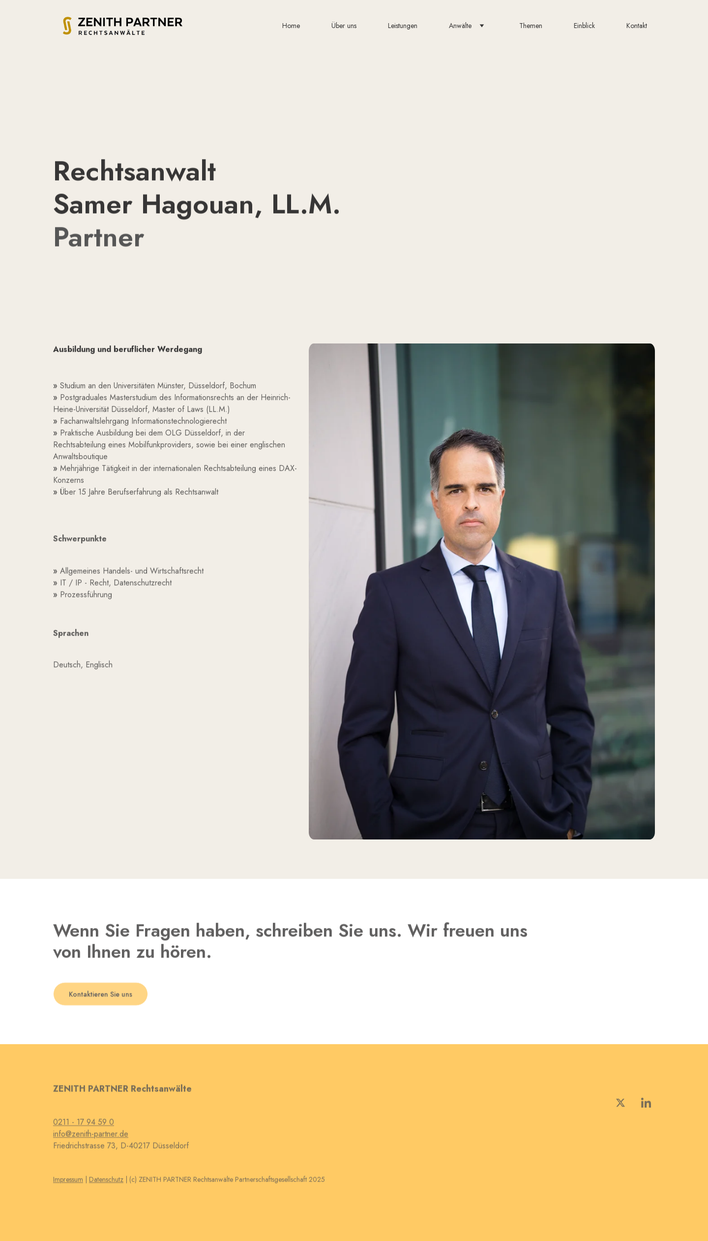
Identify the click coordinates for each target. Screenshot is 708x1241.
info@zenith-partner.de (90, 1136)
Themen (530, 26)
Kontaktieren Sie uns (100, 995)
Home (291, 26)
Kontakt (636, 26)
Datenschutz (106, 1180)
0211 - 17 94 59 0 (83, 1124)
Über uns (343, 26)
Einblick (584, 26)
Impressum (68, 1180)
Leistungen (402, 26)
